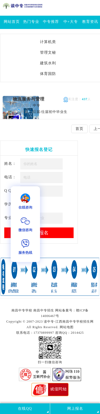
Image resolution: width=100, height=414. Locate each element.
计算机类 (48, 42)
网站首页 (12, 22)
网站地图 (67, 327)
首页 (79, 129)
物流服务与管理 (29, 99)
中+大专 (70, 22)
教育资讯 (90, 22)
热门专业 (31, 22)
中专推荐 (51, 22)
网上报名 (75, 409)
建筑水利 (48, 63)
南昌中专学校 (22, 310)
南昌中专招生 (43, 310)
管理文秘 (48, 52)
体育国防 (48, 74)
